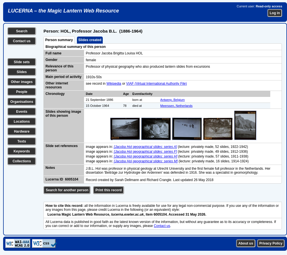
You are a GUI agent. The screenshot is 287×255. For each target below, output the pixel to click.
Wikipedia (113, 84)
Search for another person (67, 190)
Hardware (22, 131)
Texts (21, 141)
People (21, 92)
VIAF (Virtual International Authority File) (156, 84)
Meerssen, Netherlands (176, 105)
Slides (22, 72)
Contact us (21, 41)
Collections (21, 161)
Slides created (89, 40)
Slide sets (22, 62)
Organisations (21, 102)
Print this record (108, 190)
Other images (22, 82)
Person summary (59, 40)
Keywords (22, 151)
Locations (22, 122)
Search (21, 31)
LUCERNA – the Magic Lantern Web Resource (63, 11)
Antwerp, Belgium (172, 99)
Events (21, 112)
